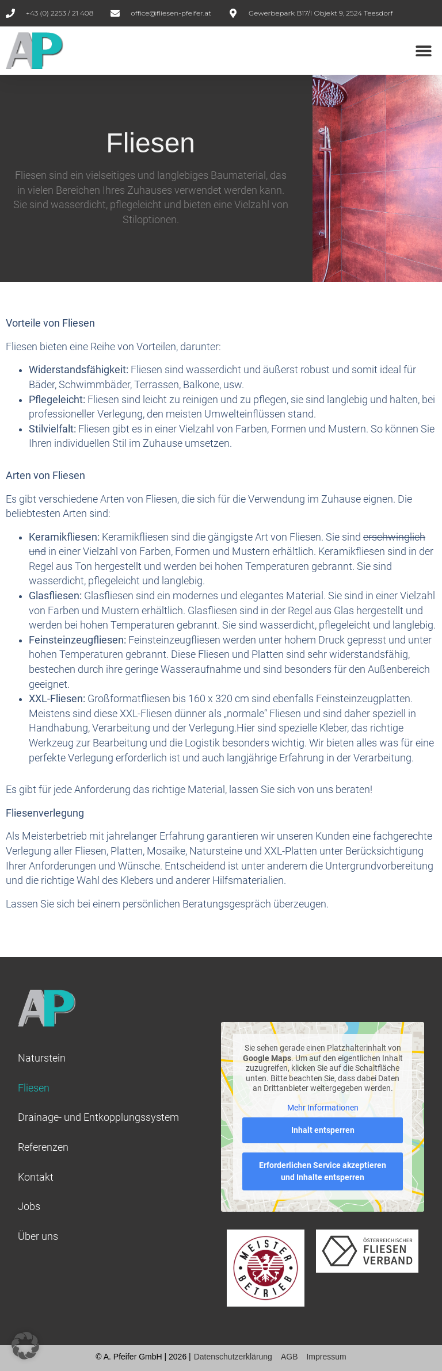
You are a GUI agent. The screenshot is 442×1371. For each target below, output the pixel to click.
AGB (289, 1356)
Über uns (38, 1236)
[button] (423, 50)
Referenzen (43, 1147)
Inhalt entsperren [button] (323, 1130)
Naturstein (42, 1058)
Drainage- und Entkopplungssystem (98, 1117)
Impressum (326, 1356)
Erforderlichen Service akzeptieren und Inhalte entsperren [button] (322, 1171)
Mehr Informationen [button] (323, 1107)
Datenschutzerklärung (233, 1356)
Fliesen (33, 1088)
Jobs (29, 1206)
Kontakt (36, 1177)
